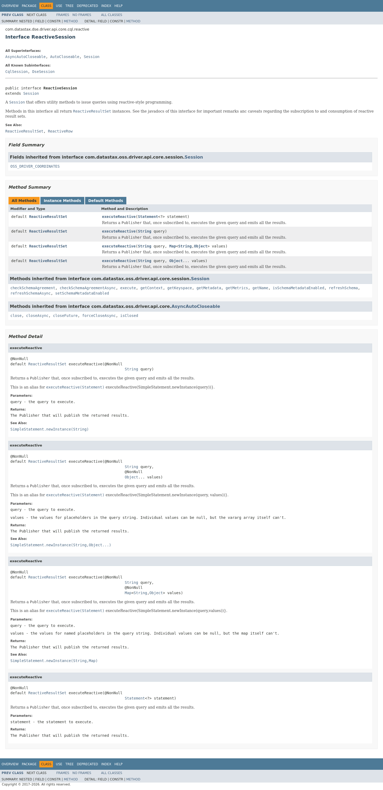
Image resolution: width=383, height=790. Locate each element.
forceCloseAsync (99, 315)
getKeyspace (179, 288)
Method (71, 21)
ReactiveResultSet (48, 216)
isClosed (129, 315)
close (16, 315)
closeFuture (65, 315)
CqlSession (16, 71)
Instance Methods (62, 200)
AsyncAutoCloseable (25, 57)
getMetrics (237, 288)
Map (172, 246)
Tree (69, 6)
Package (29, 6)
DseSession (43, 71)
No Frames (81, 15)
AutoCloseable (65, 57)
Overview (10, 6)
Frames (62, 15)
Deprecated (87, 6)
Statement (148, 216)
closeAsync (37, 315)
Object (200, 246)
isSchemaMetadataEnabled (298, 288)
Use (59, 6)
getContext (151, 288)
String (144, 231)
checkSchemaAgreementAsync (88, 288)
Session (91, 57)
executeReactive (119, 216)
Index (106, 6)
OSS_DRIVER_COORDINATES (35, 166)
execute (128, 288)
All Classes (111, 15)
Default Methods (105, 200)
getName (260, 288)
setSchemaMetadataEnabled (82, 293)
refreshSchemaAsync (30, 293)
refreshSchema (343, 288)
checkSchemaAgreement (32, 288)
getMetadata (209, 288)
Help (118, 6)
